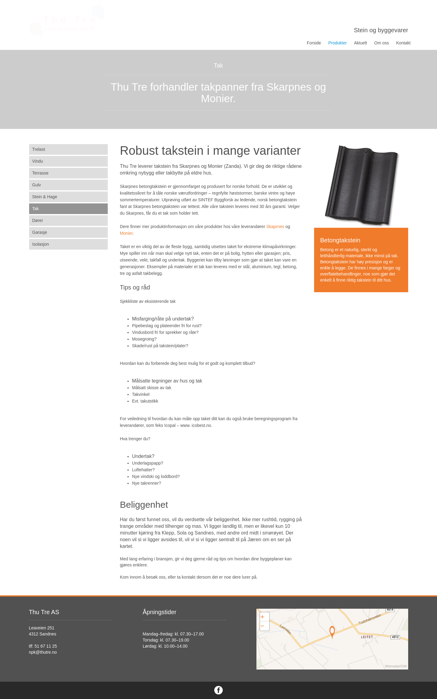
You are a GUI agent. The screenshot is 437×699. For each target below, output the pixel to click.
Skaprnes (275, 226)
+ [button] (262, 617)
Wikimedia (392, 666)
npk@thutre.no (43, 652)
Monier (126, 233)
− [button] (262, 626)
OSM (403, 666)
